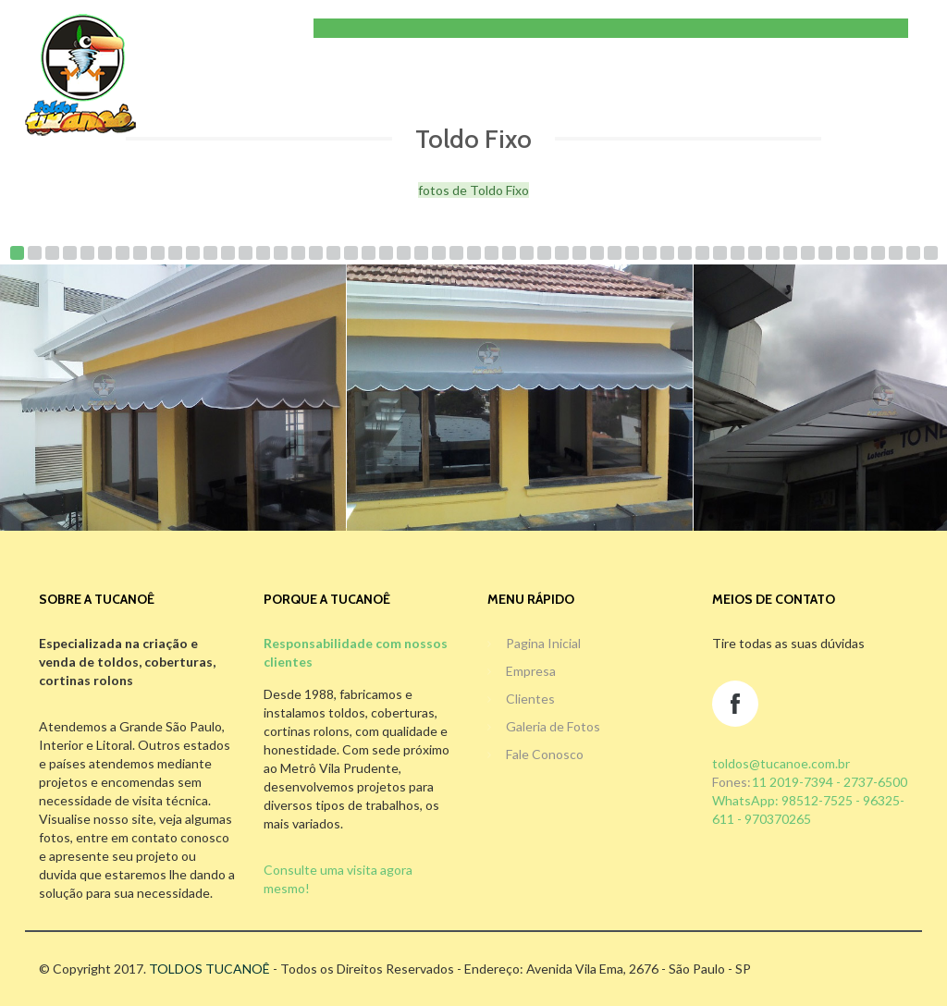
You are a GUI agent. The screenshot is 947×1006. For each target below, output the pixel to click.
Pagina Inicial (543, 643)
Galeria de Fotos (553, 726)
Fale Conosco (545, 754)
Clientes (530, 698)
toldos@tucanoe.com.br (781, 763)
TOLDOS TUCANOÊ (209, 968)
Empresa (531, 671)
